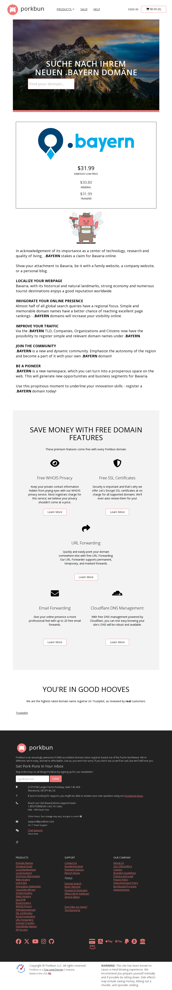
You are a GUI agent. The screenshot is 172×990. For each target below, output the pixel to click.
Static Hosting (23, 896)
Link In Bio (21, 883)
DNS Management (26, 909)
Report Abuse (72, 873)
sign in (133, 9)
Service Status (72, 897)
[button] (81, 816)
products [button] (66, 9)
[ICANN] (21, 968)
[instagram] (43, 942)
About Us (118, 863)
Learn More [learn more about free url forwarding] (86, 577)
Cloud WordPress (25, 889)
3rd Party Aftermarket (28, 876)
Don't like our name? (76, 907)
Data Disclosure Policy (125, 883)
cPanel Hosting (24, 893)
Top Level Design (53, 969)
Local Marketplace (26, 869)
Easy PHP (21, 899)
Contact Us (71, 863)
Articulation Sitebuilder (28, 886)
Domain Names (24, 863)
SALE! (83, 9)
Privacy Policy (120, 879)
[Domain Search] (51, 84)
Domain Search (73, 883)
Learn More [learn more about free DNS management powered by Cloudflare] (117, 642)
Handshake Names (26, 926)
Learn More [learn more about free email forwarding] (54, 642)
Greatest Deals (24, 866)
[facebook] (18, 942)
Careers (117, 869)
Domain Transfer (25, 923)
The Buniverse (72, 910)
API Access (22, 929)
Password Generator (76, 890)
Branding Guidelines (124, 873)
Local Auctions (24, 873)
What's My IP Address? (77, 893)
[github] (51, 942)
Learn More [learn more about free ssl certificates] (117, 512)
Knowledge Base (134, 795)
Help (96, 9)
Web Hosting (23, 879)
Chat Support (35, 830)
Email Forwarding (25, 916)
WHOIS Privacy (24, 906)
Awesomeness (121, 889)
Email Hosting (23, 903)
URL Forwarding (24, 919)
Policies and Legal (123, 876)
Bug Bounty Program (124, 886)
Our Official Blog (122, 866)
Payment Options (74, 869)
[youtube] (35, 942)
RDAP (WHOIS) (72, 886)
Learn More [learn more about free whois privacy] (54, 512)
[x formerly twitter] (26, 942)
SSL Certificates (24, 913)
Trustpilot (22, 713)
